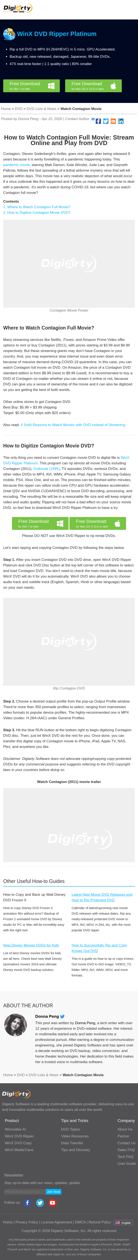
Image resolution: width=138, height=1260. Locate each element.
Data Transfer (72, 1143)
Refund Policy (100, 1222)
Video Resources (75, 1136)
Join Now (53, 1191)
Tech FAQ (125, 1157)
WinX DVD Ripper (19, 1136)
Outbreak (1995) (46, 469)
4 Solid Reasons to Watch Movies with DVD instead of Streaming (73, 425)
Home (6, 109)
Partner (123, 1136)
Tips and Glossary (75, 1150)
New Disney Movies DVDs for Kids (31, 945)
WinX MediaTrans (19, 1150)
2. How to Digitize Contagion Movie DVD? (36, 213)
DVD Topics (70, 1129)
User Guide (126, 1164)
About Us (124, 1129)
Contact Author (80, 119)
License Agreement (56, 1222)
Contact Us (126, 1143)
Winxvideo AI (15, 1129)
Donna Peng (50, 1016)
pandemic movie (16, 165)
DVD (19, 109)
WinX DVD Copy (18, 1143)
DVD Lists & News (41, 109)
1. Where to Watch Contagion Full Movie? (36, 207)
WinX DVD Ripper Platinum (57, 33)
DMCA (80, 1222)
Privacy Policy (27, 1222)
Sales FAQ (126, 1150)
